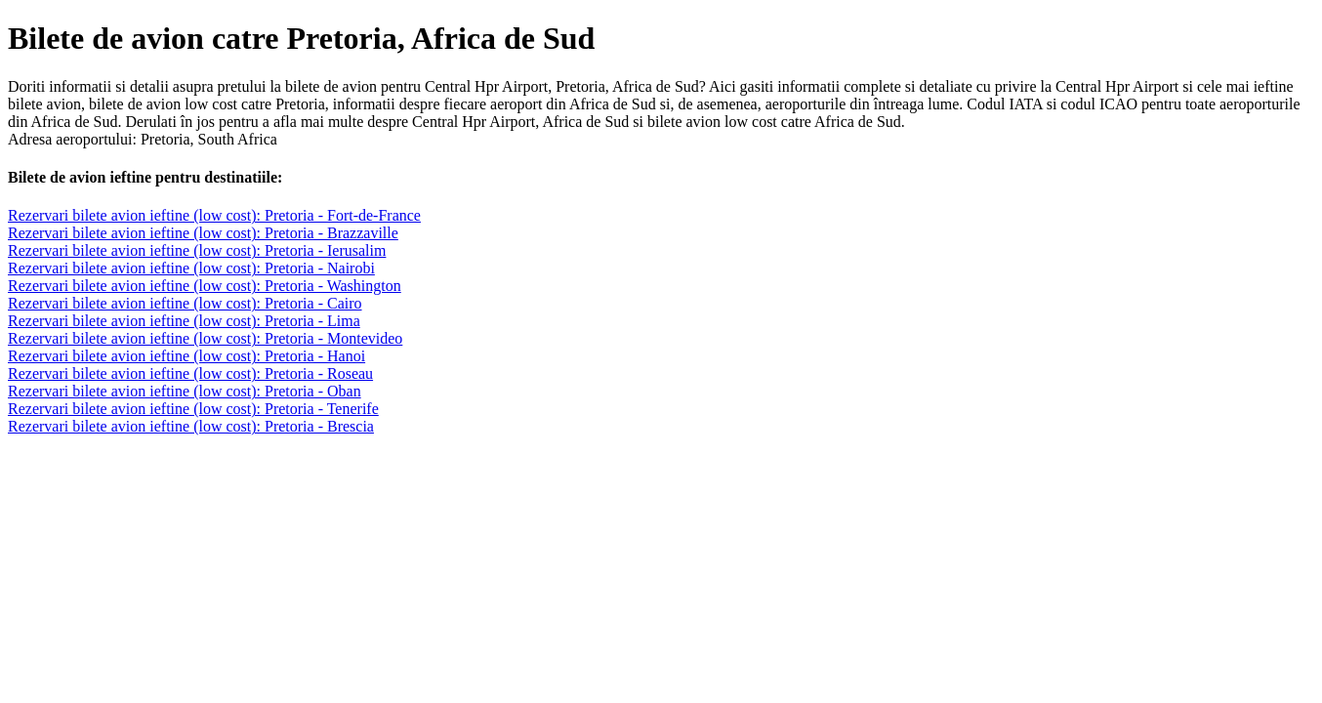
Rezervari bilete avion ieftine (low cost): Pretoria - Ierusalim (197, 250)
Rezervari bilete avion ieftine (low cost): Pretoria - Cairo (185, 303)
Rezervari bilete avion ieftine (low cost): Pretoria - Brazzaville (203, 233)
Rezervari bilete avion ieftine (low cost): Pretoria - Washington (204, 285)
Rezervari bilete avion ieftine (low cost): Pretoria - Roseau (190, 373)
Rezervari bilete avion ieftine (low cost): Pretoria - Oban (184, 391)
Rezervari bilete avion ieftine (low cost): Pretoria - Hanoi (186, 356)
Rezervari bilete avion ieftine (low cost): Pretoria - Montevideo (205, 338)
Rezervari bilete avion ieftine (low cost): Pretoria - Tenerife (193, 408)
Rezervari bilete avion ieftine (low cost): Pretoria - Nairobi (191, 268)
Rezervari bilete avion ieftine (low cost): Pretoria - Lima (184, 320)
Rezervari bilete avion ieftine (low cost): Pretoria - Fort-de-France (214, 215)
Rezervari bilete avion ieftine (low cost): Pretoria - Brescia (191, 426)
